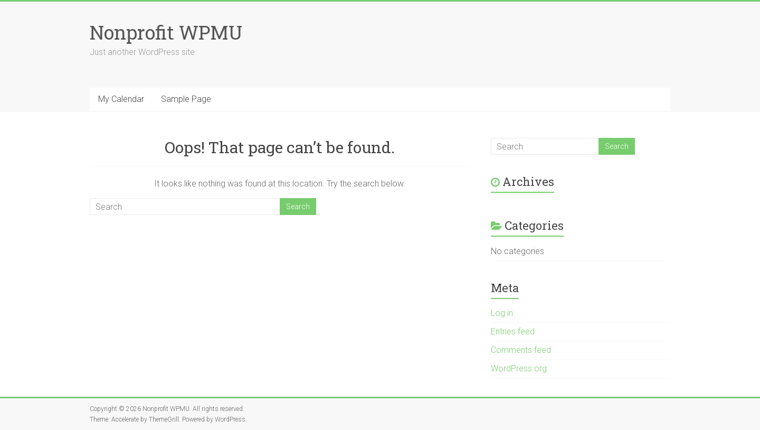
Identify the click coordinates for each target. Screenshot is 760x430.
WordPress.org (519, 368)
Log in (502, 313)
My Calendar (121, 99)
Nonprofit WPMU (166, 32)
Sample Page (186, 99)
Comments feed (521, 350)
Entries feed (513, 331)
